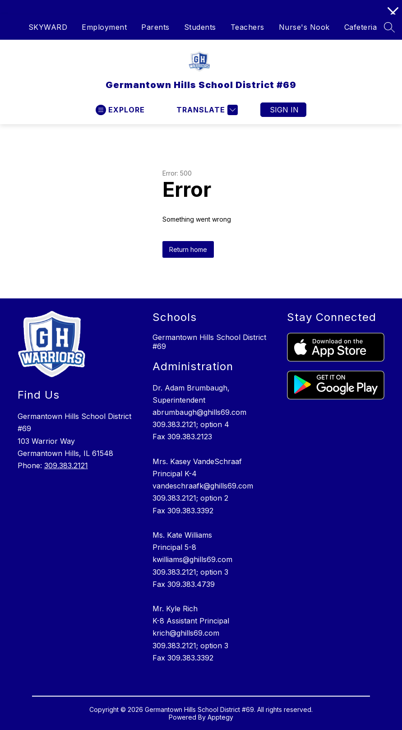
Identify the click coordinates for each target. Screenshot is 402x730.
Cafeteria (360, 27)
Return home (188, 249)
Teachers (247, 27)
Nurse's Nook (304, 27)
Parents (155, 27)
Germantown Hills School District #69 (209, 342)
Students (200, 27)
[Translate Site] (206, 110)
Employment (104, 27)
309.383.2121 (66, 465)
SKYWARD (48, 27)
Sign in (284, 109)
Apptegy (220, 717)
